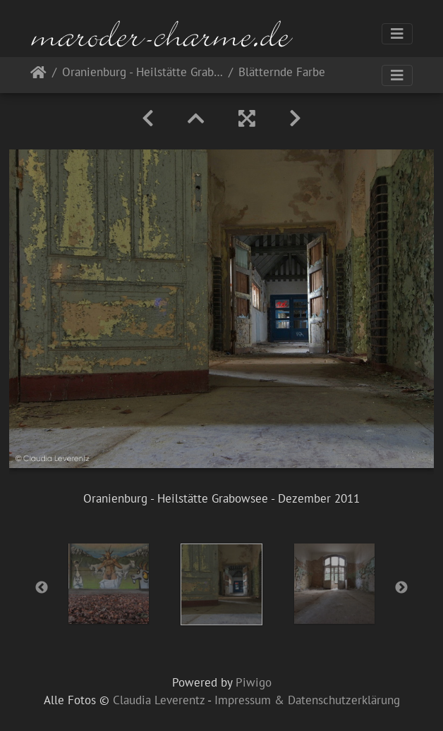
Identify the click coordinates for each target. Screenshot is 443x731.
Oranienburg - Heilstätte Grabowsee (142, 73)
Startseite (38, 75)
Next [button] (401, 588)
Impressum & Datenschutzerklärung (307, 700)
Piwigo (254, 682)
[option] (108, 583)
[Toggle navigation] (397, 33)
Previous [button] (42, 588)
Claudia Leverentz (159, 700)
